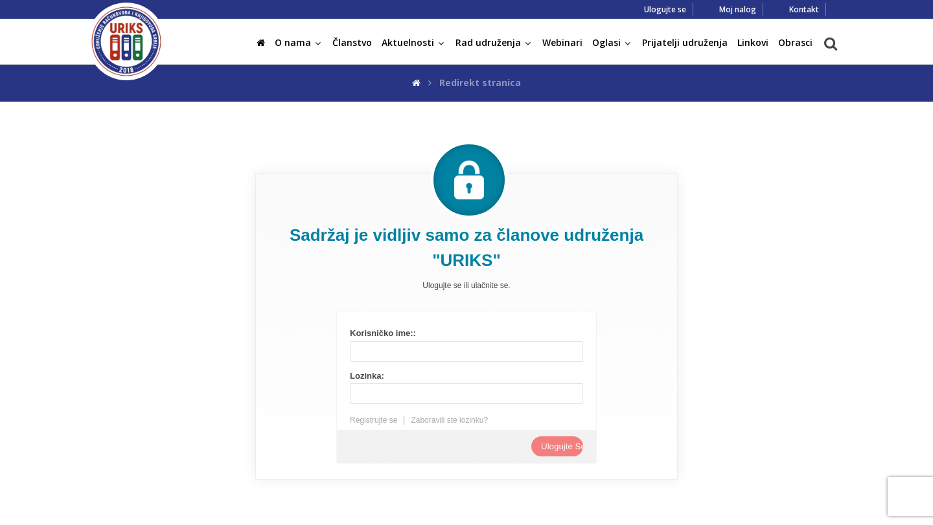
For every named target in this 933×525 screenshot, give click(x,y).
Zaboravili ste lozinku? (449, 420)
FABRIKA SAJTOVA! (555, 514)
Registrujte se (373, 420)
